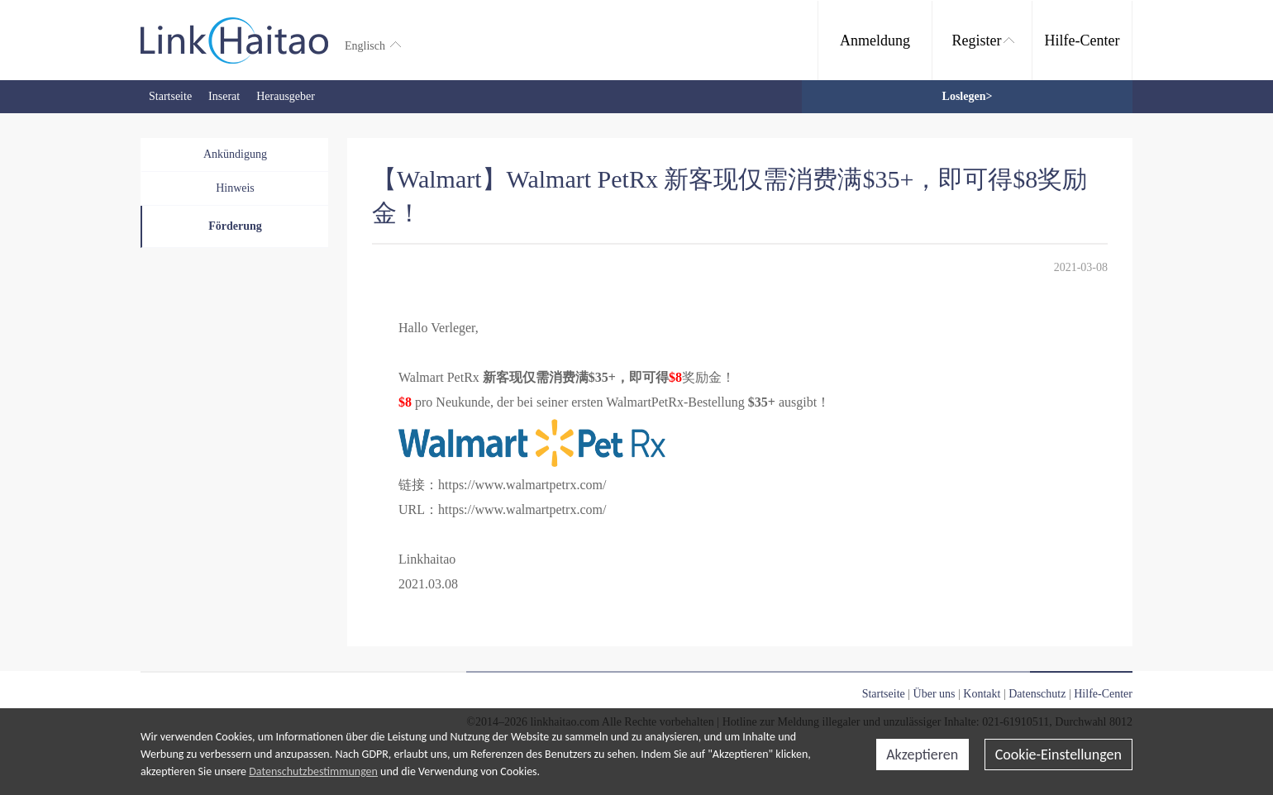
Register (983, 40)
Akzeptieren (922, 754)
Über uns (934, 694)
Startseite (170, 96)
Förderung (235, 226)
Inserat (224, 96)
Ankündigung (235, 154)
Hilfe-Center (1082, 40)
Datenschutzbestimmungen (313, 771)
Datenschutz (1037, 694)
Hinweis (235, 188)
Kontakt (981, 694)
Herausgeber (285, 96)
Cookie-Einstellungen (1058, 754)
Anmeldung (875, 40)
